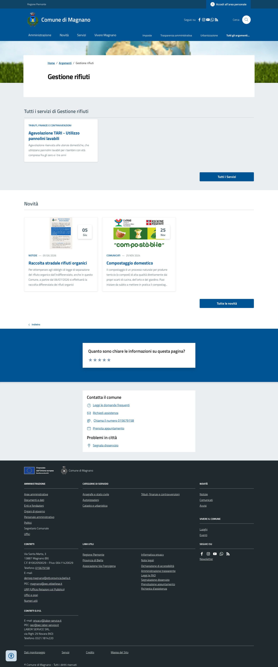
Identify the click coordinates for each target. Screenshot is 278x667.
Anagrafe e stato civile (96, 494)
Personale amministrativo (39, 517)
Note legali (147, 560)
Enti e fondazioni (34, 505)
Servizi (81, 35)
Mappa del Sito (119, 652)
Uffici (27, 534)
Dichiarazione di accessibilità (157, 566)
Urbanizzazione (209, 35)
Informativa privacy (152, 554)
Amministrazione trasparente (158, 571)
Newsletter (206, 559)
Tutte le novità (227, 303)
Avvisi (203, 505)
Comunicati (113, 255)
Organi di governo (34, 511)
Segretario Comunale (36, 528)
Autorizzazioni (91, 500)
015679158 (42, 568)
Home (51, 63)
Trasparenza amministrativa (176, 35)
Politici (28, 522)
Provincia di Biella (93, 560)
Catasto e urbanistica (95, 505)
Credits (90, 652)
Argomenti (65, 63)
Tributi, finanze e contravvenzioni (50, 125)
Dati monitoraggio (34, 652)
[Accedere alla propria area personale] (228, 4)
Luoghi (203, 529)
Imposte (147, 35)
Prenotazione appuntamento (158, 584)
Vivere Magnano (105, 35)
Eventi (203, 535)
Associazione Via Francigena (99, 566)
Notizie (33, 255)
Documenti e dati (34, 500)
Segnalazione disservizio (155, 580)
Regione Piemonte (36, 4)
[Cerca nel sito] (245, 19)
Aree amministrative (36, 494)
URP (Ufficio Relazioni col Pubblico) (44, 589)
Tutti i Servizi (227, 176)
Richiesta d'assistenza (154, 588)
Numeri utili (31, 601)
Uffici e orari (31, 595)
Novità (64, 35)
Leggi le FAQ (148, 575)
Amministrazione (39, 35)
